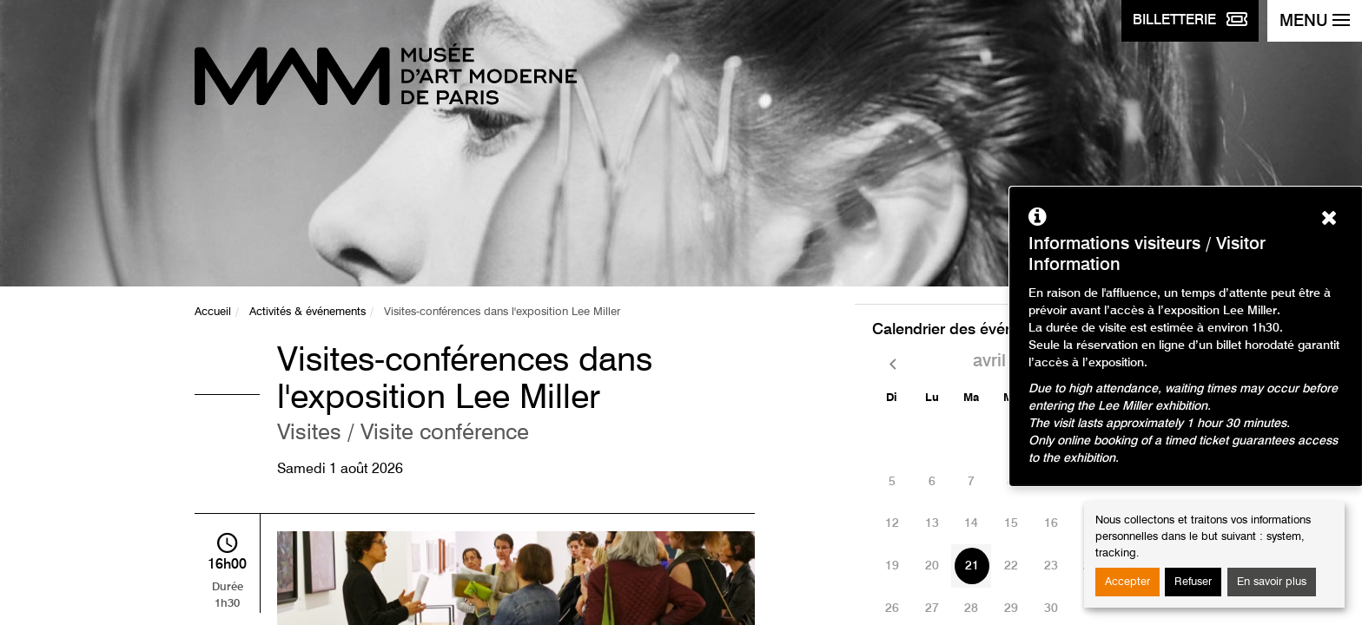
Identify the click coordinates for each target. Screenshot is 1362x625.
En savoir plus (1271, 582)
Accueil (213, 312)
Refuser (1193, 582)
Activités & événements (307, 312)
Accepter (1127, 582)
